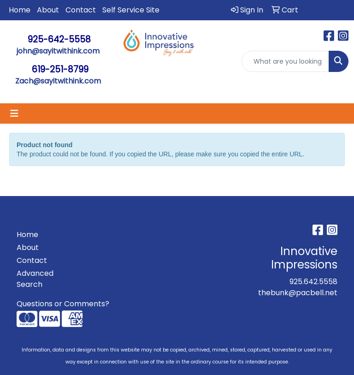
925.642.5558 (313, 281)
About (48, 10)
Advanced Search (35, 279)
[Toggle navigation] (14, 113)
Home (19, 10)
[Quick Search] (285, 61)
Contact (80, 10)
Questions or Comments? (63, 303)
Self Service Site (130, 10)
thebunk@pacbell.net (297, 292)
